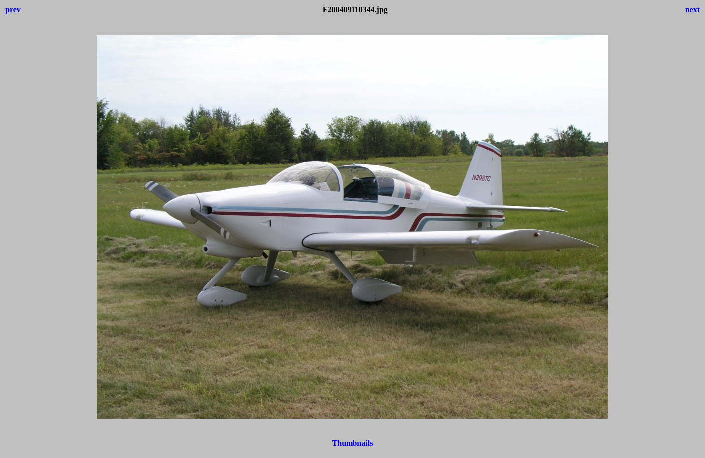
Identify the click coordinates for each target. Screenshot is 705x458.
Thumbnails (352, 443)
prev (13, 9)
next (692, 9)
